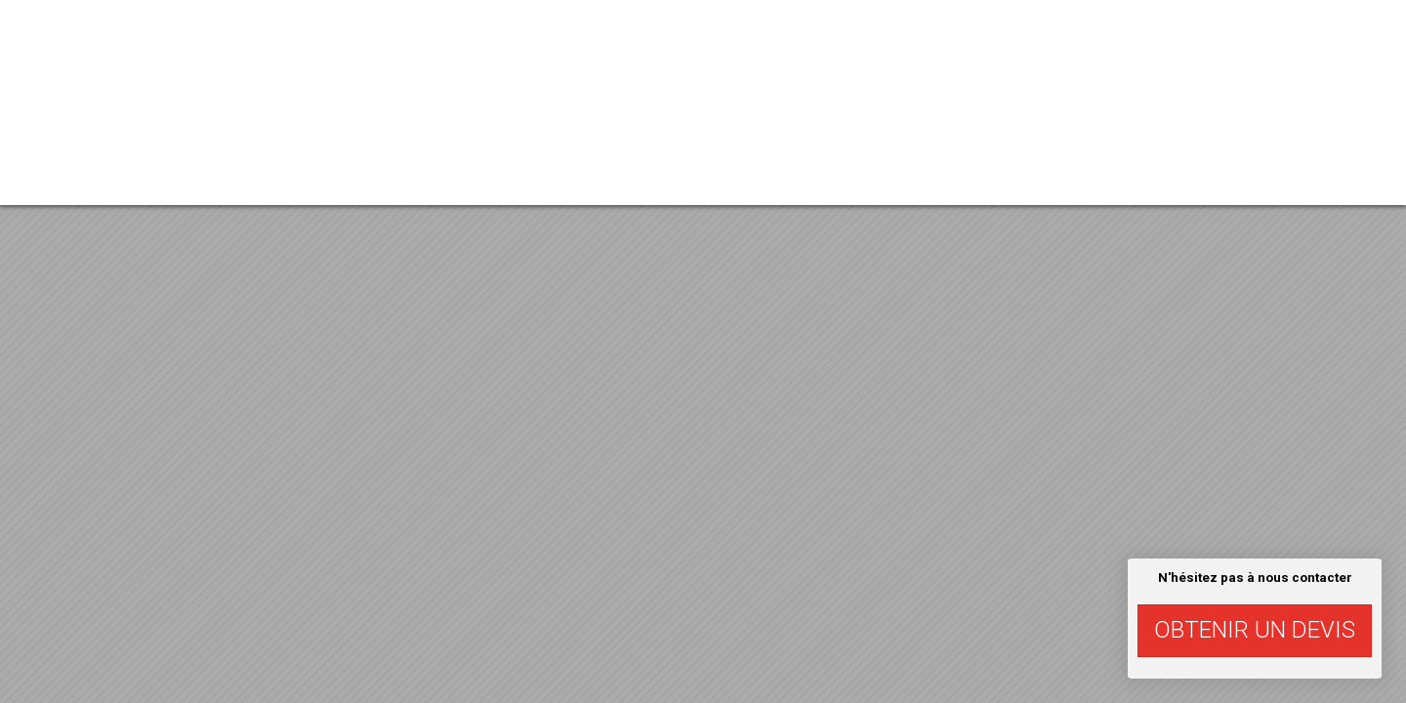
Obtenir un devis (1254, 629)
